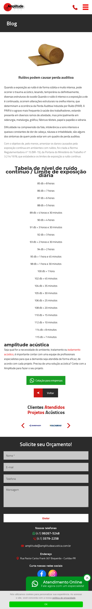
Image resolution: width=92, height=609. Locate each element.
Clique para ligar (75, 7)
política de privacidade (63, 598)
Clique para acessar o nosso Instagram (52, 574)
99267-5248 (47, 533)
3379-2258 (48, 538)
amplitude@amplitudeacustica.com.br (48, 546)
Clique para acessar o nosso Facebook (41, 574)
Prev (22, 425)
